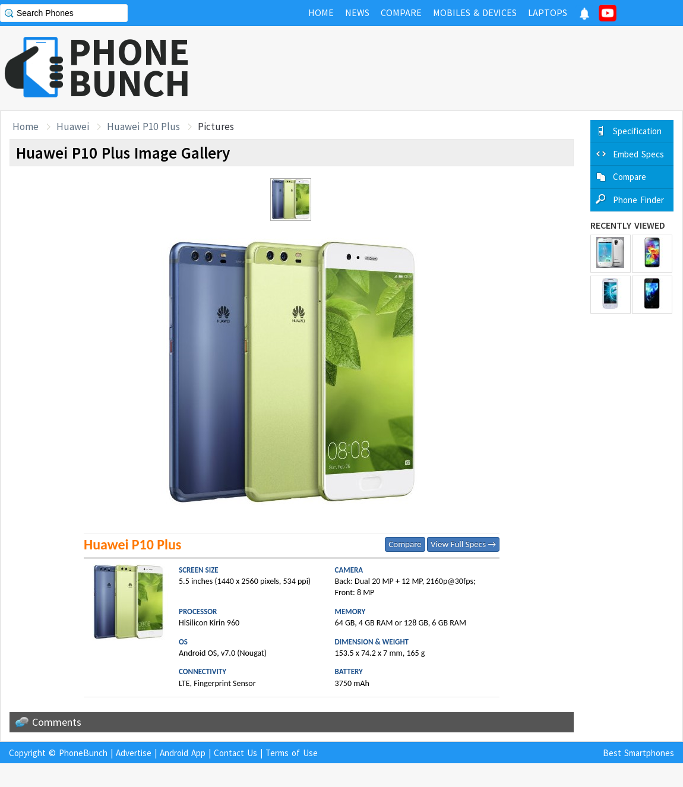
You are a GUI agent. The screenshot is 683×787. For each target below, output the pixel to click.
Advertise (133, 752)
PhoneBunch (83, 752)
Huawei (72, 126)
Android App (182, 752)
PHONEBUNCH (129, 67)
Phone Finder (638, 200)
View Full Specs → (463, 544)
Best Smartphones (638, 752)
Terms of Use (291, 752)
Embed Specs (638, 154)
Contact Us (235, 752)
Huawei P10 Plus (143, 126)
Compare (404, 544)
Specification (637, 131)
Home (25, 126)
